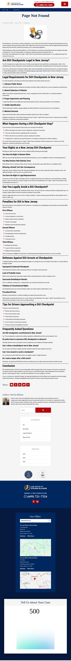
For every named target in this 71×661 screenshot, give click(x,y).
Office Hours (30, 536)
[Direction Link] (35, 556)
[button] (64, 4)
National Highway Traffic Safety (34, 71)
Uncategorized (26, 23)
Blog (7, 9)
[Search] (43, 410)
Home (3, 9)
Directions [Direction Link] (23, 536)
